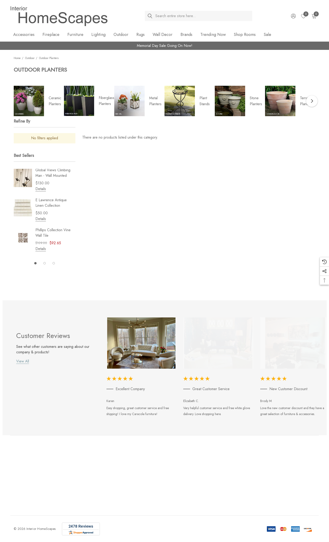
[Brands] (186, 35)
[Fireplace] (50, 35)
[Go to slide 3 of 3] (54, 263)
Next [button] (312, 101)
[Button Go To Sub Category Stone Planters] (230, 101)
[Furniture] (75, 35)
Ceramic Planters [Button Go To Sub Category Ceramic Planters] (55, 101)
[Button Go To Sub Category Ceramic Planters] (29, 101)
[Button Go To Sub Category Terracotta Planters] (280, 101)
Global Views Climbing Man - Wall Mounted (52, 172)
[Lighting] (98, 35)
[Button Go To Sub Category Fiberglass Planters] (79, 101)
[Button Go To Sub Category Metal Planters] (129, 101)
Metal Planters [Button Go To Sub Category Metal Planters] (155, 101)
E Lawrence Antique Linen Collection (51, 202)
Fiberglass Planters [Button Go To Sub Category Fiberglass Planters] (106, 100)
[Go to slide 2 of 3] (44, 263)
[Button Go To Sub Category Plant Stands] (179, 101)
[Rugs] (140, 35)
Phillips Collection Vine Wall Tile (53, 232)
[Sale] (267, 34)
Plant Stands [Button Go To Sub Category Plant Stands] (204, 101)
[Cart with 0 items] (313, 16)
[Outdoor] (121, 35)
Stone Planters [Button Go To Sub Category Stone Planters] (256, 101)
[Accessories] (23, 35)
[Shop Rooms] (245, 35)
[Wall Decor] (162, 35)
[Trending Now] (213, 35)
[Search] (150, 16)
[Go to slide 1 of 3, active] (35, 263)
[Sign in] (293, 16)
